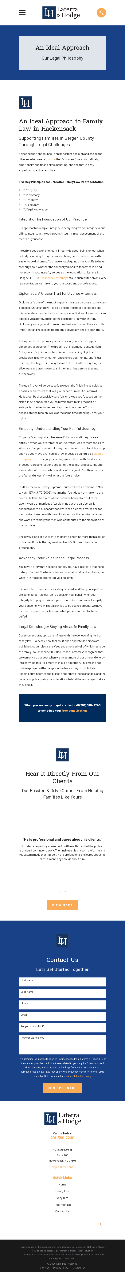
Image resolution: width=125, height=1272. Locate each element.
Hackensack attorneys (54, 278)
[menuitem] (44, 1268)
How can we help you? (33, 1037)
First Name (27, 980)
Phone (24, 1003)
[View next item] (65, 892)
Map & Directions (62, 1167)
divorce (51, 159)
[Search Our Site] (100, 1224)
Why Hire (62, 1198)
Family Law (62, 1191)
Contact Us (62, 1211)
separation (29, 459)
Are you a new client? (33, 1026)
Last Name (27, 991)
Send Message (62, 1088)
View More (62, 905)
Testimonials (62, 1204)
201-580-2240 (62, 1138)
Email (24, 1014)
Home (62, 1184)
